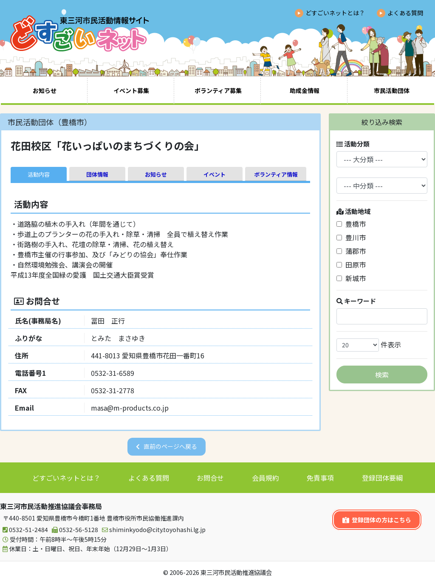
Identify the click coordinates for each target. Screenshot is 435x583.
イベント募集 (131, 90)
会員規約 (265, 478)
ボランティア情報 (276, 174)
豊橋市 (351, 224)
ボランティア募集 (218, 90)
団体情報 (97, 174)
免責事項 (320, 478)
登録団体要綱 (382, 478)
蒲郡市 (351, 251)
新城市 (351, 278)
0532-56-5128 (73, 530)
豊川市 (351, 237)
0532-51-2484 (24, 530)
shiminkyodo (152, 530)
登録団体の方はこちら (376, 519)
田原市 (351, 264)
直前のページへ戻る (170, 446)
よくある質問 (405, 12)
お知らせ (44, 90)
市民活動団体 (392, 90)
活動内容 (39, 174)
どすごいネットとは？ (335, 12)
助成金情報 (304, 90)
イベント (214, 174)
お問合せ (210, 478)
